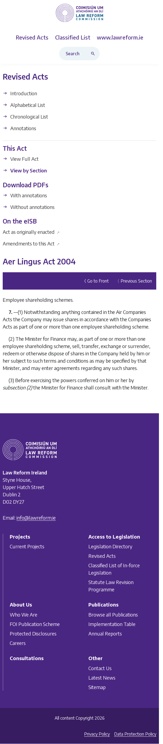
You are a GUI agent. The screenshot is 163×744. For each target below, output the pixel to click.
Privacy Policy (97, 734)
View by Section (25, 171)
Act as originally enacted (31, 232)
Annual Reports (105, 633)
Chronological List (25, 116)
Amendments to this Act (31, 243)
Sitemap (97, 687)
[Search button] (94, 53)
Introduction (20, 93)
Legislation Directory (110, 546)
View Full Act (21, 159)
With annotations (25, 195)
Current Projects (27, 546)
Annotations (19, 128)
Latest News (101, 677)
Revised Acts (102, 556)
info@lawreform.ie (36, 517)
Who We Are (23, 614)
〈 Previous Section (133, 281)
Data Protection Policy (135, 734)
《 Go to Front (95, 281)
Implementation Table (111, 624)
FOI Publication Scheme (35, 624)
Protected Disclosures (33, 633)
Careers (18, 643)
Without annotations (29, 207)
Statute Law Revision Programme (111, 585)
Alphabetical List (24, 105)
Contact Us (100, 668)
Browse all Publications (113, 614)
